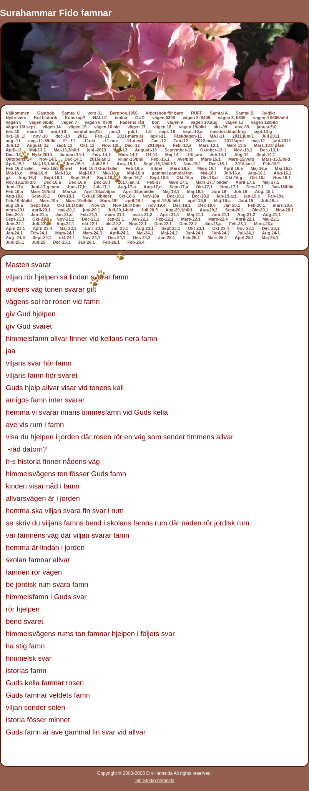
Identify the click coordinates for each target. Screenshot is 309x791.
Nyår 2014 (42, 154)
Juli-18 (241, 191)
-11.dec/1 (135, 140)
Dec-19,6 (207, 205)
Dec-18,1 (175, 196)
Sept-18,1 (40, 196)
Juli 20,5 (149, 210)
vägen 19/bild (192, 127)
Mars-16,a (180, 168)
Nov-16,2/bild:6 (21, 182)
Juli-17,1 (101, 186)
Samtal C (71, 113)
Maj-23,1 (68, 228)
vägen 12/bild (264, 122)
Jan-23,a (212, 223)
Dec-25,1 (61, 242)
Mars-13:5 (236, 145)
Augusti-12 (38, 145)
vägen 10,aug (204, 122)
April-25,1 (244, 237)
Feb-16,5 (134, 168)
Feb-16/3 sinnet (57, 168)
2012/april (234, 140)
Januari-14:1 (72, 154)
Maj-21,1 (195, 214)
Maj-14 (171, 154)
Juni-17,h (76, 186)
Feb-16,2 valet (20, 168)
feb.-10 (12, 131)
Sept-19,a (40, 205)
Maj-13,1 (37, 150)
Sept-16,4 (79, 177)
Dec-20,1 (14, 214)
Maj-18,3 (195, 191)
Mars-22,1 (191, 219)
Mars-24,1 (65, 233)
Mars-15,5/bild (276, 159)
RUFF (196, 113)
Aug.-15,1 (126, 163)
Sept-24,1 (42, 237)
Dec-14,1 (73, 159)
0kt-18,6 (127, 196)
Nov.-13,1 (243, 150)
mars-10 (35, 131)
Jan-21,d (64, 214)
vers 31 (95, 113)
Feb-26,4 (136, 242)
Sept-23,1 (170, 228)
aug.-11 (13, 140)
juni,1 (115, 131)
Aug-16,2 (282, 173)
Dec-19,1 (182, 205)
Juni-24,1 (194, 233)
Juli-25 (38, 242)
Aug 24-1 (271, 233)
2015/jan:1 (100, 159)
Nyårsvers (16, 117)
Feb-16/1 (271, 163)
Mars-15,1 (211, 159)
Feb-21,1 (89, 214)
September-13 (178, 150)
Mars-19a (49, 200)
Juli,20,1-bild (120, 210)
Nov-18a (151, 196)
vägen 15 (77, 127)
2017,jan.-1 (129, 182)
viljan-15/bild (131, 159)
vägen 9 (175, 122)
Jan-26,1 (86, 242)
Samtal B (245, 113)
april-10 (58, 131)
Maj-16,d (38, 173)
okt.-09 (220, 127)
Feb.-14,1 (101, 154)
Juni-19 (245, 200)
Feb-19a (275, 196)
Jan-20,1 (231, 205)
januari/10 (266, 127)
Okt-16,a (184, 177)
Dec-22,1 (163, 223)
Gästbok (45, 113)
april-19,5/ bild (165, 200)
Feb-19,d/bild (19, 200)
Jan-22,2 (140, 219)
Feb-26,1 (111, 242)
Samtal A (219, 113)
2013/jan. (156, 145)
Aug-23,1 (144, 228)
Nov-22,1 (138, 223)
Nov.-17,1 (229, 186)
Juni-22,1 (15, 223)
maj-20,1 (66, 210)
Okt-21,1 (40, 219)
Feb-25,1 (191, 237)
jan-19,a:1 (227, 196)
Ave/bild (185, 159)
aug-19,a (14, 205)
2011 (82, 136)
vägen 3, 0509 (232, 117)
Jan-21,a (39, 214)
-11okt (89, 140)
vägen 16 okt (107, 127)
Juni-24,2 (220, 233)
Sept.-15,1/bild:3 (159, 163)
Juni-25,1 (15, 242)
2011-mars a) (130, 136)
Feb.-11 (102, 136)
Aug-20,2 (208, 210)
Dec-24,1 (116, 237)
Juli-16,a (232, 173)
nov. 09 (242, 127)
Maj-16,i (208, 173)
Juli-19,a (269, 200)
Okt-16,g (233, 177)
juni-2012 (281, 140)
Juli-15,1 (100, 163)
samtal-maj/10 (88, 131)
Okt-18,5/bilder (96, 196)
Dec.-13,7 (15, 154)
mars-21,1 (115, 214)
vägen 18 (162, 127)
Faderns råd (132, 122)
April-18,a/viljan (99, 191)
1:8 (148, 131)
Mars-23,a (264, 223)
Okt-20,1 (260, 210)
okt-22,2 (113, 223)
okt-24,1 (67, 237)
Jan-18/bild (282, 186)
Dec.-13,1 (269, 150)
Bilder (157, 168)
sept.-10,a (193, 131)
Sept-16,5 (106, 177)
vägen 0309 (163, 117)
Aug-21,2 (246, 214)
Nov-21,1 (65, 219)
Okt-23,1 (196, 228)
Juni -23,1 (94, 228)
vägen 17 (137, 127)
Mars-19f (109, 200)
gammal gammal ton (172, 173)
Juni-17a (14, 186)
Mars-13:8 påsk (269, 145)
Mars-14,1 (128, 154)
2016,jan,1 (245, 163)
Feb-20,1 (256, 205)
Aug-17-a (127, 186)
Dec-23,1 (270, 228)
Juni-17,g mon (45, 186)
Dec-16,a (52, 182)
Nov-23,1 (245, 228)
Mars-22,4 (218, 219)
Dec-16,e (77, 182)
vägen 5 (14, 122)
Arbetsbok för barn (164, 113)
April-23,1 (15, 228)
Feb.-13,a (182, 145)
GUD (140, 117)
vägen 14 (52, 127)
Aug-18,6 (14, 196)
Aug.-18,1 (264, 191)
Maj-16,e (63, 173)
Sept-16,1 (53, 177)
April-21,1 (169, 214)
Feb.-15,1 (160, 159)
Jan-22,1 (115, 219)
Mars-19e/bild (79, 200)
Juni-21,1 (220, 214)
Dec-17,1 (255, 186)
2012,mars (206, 140)
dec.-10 (62, 136)
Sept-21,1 (15, 219)
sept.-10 (167, 131)
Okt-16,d (209, 177)
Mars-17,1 (178, 182)
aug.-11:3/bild (42, 140)
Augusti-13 (146, 150)
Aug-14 (241, 154)
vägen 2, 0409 (196, 117)
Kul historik (45, 117)
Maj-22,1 (270, 219)
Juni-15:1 (75, 163)
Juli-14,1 (218, 154)
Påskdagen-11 (187, 136)
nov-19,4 (157, 205)
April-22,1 (245, 219)
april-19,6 (197, 200)
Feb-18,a (14, 191)
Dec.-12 (132, 145)
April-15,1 (15, 163)
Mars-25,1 (217, 237)
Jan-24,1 (14, 233)
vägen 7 (69, 122)
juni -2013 (96, 150)
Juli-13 (120, 150)
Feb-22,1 (165, 219)
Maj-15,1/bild (45, 163)
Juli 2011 (270, 136)
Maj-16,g (111, 173)
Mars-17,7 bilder (212, 182)
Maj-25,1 (270, 237)
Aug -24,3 (15, 237)
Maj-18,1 (171, 191)
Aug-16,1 (257, 173)
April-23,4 (42, 228)
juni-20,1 (91, 210)
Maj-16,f (87, 173)
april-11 (158, 136)
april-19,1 (134, 200)
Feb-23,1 (237, 223)
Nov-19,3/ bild (127, 205)
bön (155, 122)
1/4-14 (152, 154)
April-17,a (245, 182)
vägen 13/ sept (20, 127)
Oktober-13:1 (213, 150)
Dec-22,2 (188, 223)
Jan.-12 (158, 140)
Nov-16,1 (282, 177)
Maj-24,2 (169, 233)
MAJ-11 (216, 136)
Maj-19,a (222, 200)
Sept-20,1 (234, 210)
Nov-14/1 (48, 159)
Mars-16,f (206, 168)
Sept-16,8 (159, 177)
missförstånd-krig (228, 131)
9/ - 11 (69, 140)
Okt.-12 (87, 145)
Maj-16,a (259, 168)
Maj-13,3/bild (66, 150)
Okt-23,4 (220, 228)
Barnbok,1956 (124, 113)
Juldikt (268, 113)
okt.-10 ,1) (15, 136)
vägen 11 (234, 122)
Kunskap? (75, 117)
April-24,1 (119, 233)
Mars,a (69, 191)
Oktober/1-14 (19, 159)
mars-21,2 (142, 214)
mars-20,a (282, 205)
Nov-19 (98, 205)
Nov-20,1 (285, 210)
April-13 (14, 150)
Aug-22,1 (65, 223)
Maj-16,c (14, 173)
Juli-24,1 (246, 233)
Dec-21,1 (90, 219)
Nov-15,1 (192, 163)
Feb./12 (181, 140)
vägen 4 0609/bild (270, 117)
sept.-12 (64, 145)
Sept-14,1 (265, 154)
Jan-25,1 (166, 237)
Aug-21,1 (272, 214)
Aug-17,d (153, 186)
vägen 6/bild (41, 122)
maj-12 (258, 140)
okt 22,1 (90, 223)
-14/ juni (194, 154)
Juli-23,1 (119, 228)
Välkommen (18, 113)
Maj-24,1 (144, 233)
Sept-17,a (178, 186)
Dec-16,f (102, 182)
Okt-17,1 (204, 186)
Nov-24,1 (91, 237)
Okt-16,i (257, 177)
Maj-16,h (135, 173)
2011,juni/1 (243, 136)
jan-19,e (252, 196)
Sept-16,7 (132, 177)
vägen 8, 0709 (99, 122)
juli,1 (133, 131)
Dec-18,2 (200, 196)
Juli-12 (12, 145)
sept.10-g (263, 131)
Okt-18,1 (66, 196)
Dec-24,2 (141, 237)
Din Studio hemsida (154, 780)
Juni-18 (218, 191)
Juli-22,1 (40, 223)
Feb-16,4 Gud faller (99, 168)
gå (8, 177)
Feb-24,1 (39, 233)
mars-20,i (15, 210)
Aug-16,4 (27, 177)
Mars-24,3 (92, 233)
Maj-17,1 (270, 182)
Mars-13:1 (209, 145)
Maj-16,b (283, 168)
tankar (121, 117)
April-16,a (233, 168)
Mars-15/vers (241, 159)
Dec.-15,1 (218, 163)
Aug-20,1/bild (178, 210)
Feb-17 (154, 182)
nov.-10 (40, 136)
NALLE (100, 117)
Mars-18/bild (43, 191)
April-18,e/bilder (139, 191)
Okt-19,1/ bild (70, 205)
